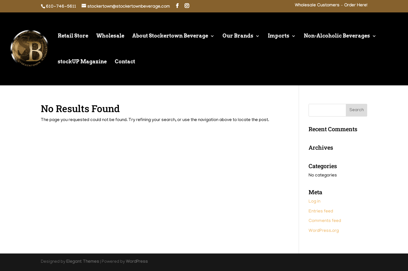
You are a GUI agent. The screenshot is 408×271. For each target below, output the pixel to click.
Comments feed (325, 221)
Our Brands (237, 36)
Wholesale (110, 36)
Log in (314, 201)
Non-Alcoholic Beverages (337, 36)
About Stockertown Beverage (170, 36)
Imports (278, 36)
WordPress (137, 262)
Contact (125, 62)
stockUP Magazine (82, 62)
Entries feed (321, 211)
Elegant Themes (82, 262)
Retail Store (73, 36)
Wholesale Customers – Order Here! (331, 6)
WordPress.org (324, 231)
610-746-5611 (61, 7)
